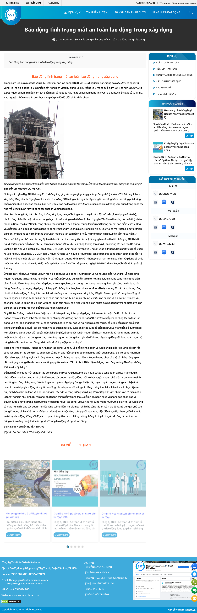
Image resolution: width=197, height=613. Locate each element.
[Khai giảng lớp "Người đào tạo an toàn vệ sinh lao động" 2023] (75, 485)
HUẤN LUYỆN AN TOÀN (167, 62)
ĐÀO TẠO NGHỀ (163, 87)
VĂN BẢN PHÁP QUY (129, 12)
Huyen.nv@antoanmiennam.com (25, 584)
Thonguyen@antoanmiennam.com (178, 3)
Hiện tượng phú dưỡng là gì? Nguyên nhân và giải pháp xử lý (26, 517)
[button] (191, 12)
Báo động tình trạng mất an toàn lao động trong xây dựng (40, 62)
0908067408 (164, 194)
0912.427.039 (37, 574)
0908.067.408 (147, 3)
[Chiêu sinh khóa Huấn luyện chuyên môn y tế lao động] (123, 485)
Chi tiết (189, 136)
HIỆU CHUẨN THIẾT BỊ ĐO (168, 81)
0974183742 (164, 244)
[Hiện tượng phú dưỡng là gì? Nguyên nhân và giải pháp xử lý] (27, 485)
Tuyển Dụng (33, 3)
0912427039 (164, 219)
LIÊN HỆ (54, 3)
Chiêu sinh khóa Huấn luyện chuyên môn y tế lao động (123, 517)
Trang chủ (12, 3)
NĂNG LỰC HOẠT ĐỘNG (166, 12)
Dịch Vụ (71, 12)
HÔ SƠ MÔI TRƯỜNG (166, 94)
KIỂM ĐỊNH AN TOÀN (166, 69)
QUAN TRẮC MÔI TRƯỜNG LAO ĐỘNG (174, 75)
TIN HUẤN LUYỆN (96, 12)
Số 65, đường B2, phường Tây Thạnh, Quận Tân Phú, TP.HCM (43, 568)
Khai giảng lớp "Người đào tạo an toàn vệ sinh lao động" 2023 (75, 517)
